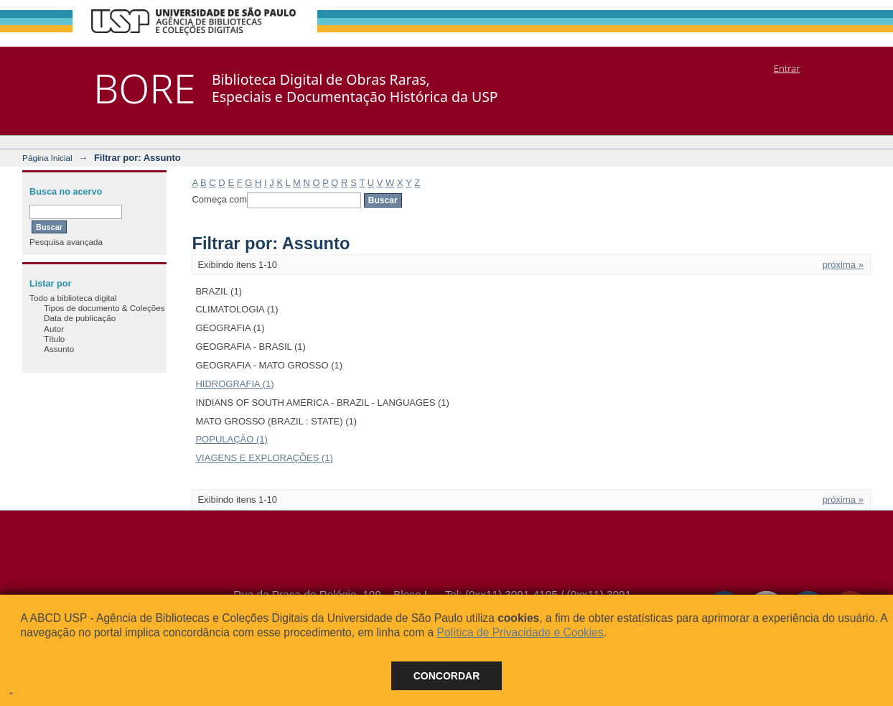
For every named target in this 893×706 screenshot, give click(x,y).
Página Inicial (47, 157)
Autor (54, 328)
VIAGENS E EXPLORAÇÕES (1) (263, 457)
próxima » (843, 264)
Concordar (446, 676)
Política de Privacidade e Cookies (519, 632)
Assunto (59, 348)
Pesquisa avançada (66, 241)
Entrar (787, 68)
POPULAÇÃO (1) (231, 439)
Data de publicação (80, 317)
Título (54, 338)
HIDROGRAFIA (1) (234, 383)
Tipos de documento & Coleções (104, 307)
